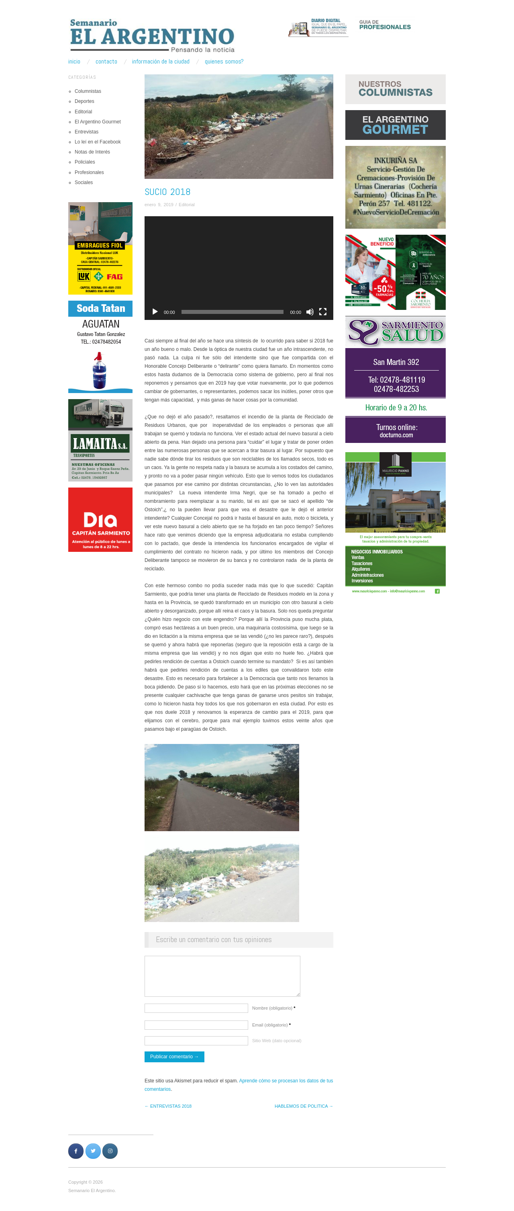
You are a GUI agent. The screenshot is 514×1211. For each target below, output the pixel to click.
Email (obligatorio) (271, 1029)
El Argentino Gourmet (98, 122)
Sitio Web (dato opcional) (277, 1044)
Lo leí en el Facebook (98, 142)
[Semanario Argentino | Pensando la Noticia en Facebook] (76, 1155)
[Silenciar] (310, 312)
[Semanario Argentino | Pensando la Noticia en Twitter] (93, 1155)
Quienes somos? (224, 61)
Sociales (84, 182)
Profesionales (89, 172)
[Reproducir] (155, 312)
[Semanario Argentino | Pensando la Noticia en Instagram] (110, 1155)
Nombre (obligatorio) (274, 1012)
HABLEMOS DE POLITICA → (304, 1110)
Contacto (106, 61)
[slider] (233, 312)
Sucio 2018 (168, 191)
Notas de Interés (92, 152)
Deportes (84, 101)
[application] (239, 268)
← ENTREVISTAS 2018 (168, 1110)
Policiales (85, 162)
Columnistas (88, 91)
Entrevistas (86, 132)
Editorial (83, 112)
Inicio (74, 61)
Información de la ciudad (161, 61)
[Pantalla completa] (323, 312)
